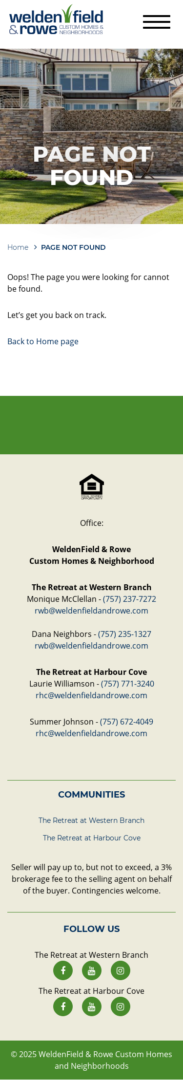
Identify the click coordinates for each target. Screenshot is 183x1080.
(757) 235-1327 (124, 634)
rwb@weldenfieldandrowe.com (91, 610)
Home (17, 247)
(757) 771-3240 (127, 683)
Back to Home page (43, 341)
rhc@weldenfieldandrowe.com (91, 695)
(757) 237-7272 (129, 599)
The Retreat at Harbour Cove (92, 838)
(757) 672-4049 (126, 721)
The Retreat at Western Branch (91, 820)
